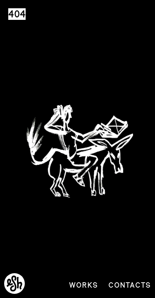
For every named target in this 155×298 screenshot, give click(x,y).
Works (83, 285)
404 (17, 14)
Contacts (129, 285)
